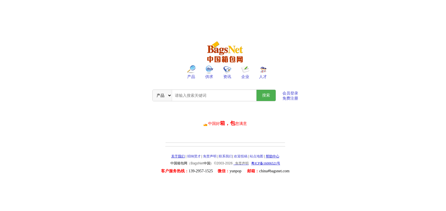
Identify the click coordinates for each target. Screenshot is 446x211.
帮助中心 (272, 156)
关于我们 (178, 156)
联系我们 (225, 156)
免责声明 (210, 156)
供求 (209, 77)
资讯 (227, 77)
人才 (263, 77)
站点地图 (256, 156)
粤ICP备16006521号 (265, 163)
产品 (191, 77)
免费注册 (290, 98)
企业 (245, 77)
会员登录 (290, 93)
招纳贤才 (194, 156)
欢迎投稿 (240, 156)
